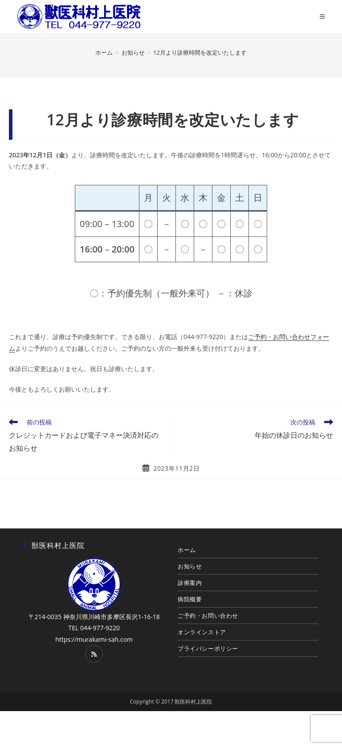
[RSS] (94, 654)
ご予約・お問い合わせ (208, 616)
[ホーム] (104, 52)
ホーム (187, 550)
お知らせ (190, 566)
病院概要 (190, 599)
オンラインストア (202, 632)
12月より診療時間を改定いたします (200, 52)
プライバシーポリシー (208, 648)
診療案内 (190, 583)
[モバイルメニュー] (322, 16)
